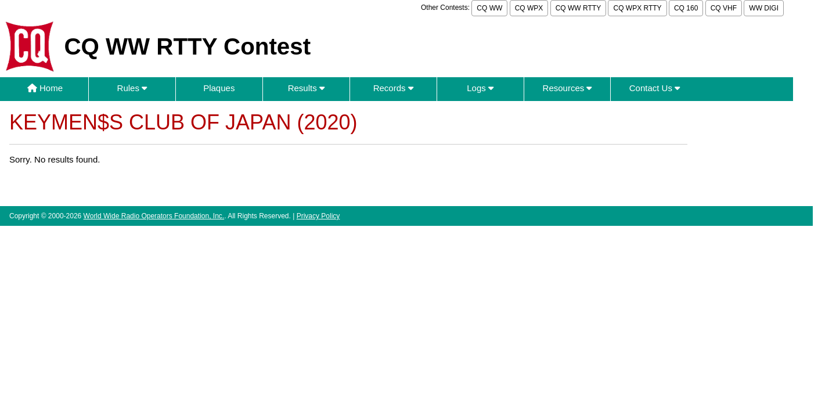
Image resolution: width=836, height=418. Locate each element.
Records (393, 88)
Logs (480, 88)
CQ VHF (724, 8)
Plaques (219, 88)
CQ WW (489, 8)
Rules (132, 88)
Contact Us (654, 88)
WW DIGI (764, 8)
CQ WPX (529, 8)
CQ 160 (686, 8)
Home (45, 88)
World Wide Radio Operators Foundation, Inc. (154, 216)
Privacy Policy (318, 216)
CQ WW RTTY (578, 8)
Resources (567, 88)
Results (306, 88)
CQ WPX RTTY (637, 8)
